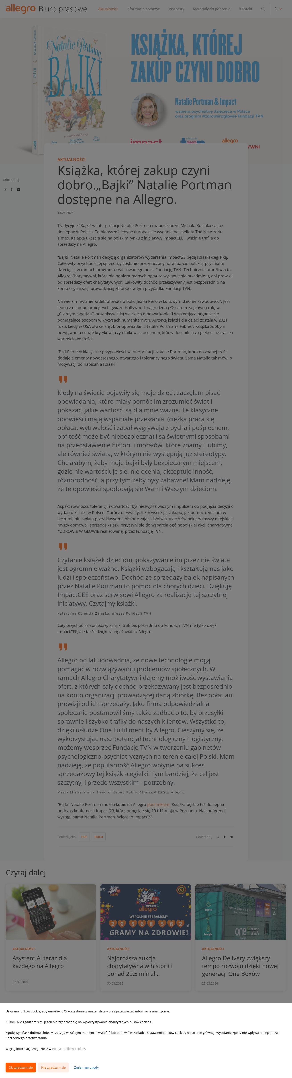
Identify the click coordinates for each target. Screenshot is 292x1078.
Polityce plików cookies (69, 1049)
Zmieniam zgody (86, 1067)
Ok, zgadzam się (21, 1067)
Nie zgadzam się (53, 1067)
